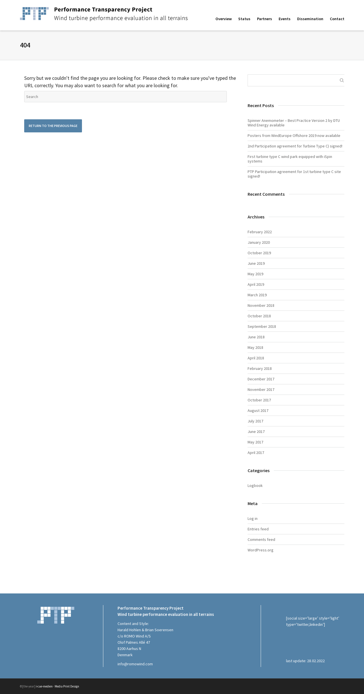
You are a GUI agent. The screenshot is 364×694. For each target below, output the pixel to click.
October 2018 (259, 315)
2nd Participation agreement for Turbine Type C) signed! (295, 146)
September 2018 (262, 326)
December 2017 (261, 379)
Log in (253, 518)
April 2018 (256, 357)
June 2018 (256, 336)
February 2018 (260, 368)
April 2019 (256, 284)
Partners (264, 18)
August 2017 (258, 410)
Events (285, 18)
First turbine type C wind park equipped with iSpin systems (290, 159)
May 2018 (255, 347)
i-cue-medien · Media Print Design (57, 686)
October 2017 (259, 400)
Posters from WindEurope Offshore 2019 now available (294, 135)
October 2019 (259, 252)
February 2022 (260, 231)
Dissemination (310, 18)
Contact (337, 18)
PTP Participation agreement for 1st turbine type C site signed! (294, 174)
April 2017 (256, 452)
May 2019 (255, 273)
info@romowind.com (135, 663)
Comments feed (261, 539)
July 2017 (255, 421)
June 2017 (256, 431)
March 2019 (257, 294)
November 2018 (261, 305)
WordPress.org (260, 550)
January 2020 (259, 242)
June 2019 (256, 263)
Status (244, 18)
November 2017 (261, 389)
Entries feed (258, 529)
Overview (223, 18)
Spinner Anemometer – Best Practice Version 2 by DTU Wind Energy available (294, 123)
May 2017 (255, 442)
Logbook (255, 485)
